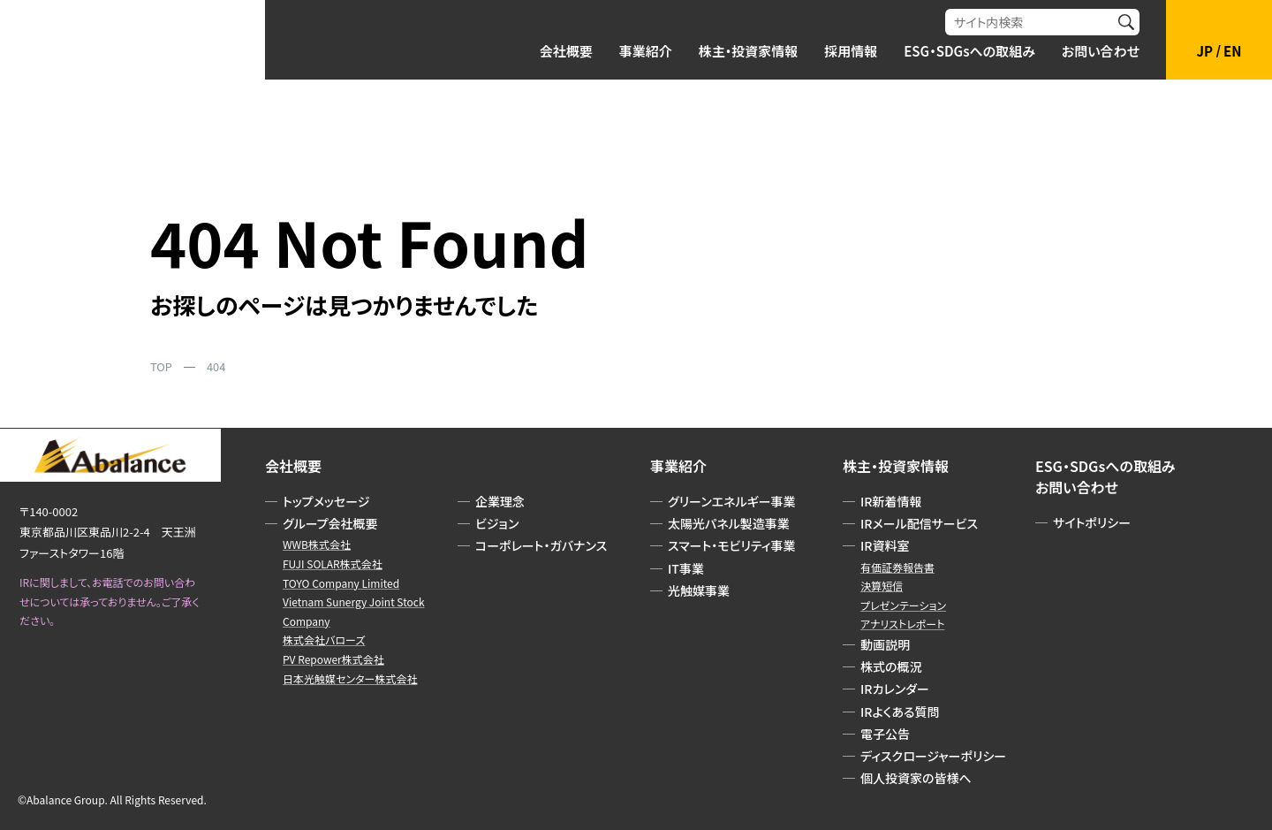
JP (1205, 51)
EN (1232, 51)
